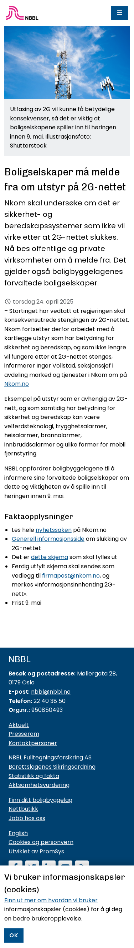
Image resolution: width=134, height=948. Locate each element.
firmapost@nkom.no (71, 576)
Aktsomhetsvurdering (39, 785)
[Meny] (119, 13)
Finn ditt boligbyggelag (40, 800)
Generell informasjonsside (48, 539)
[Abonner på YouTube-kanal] (65, 868)
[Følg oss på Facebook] (15, 868)
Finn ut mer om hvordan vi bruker (51, 934)
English (18, 833)
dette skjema (49, 557)
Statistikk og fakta (34, 776)
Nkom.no (16, 384)
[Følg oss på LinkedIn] (49, 868)
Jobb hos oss (27, 818)
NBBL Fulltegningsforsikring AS (50, 757)
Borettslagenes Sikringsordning (52, 767)
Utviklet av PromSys (36, 851)
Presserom (24, 734)
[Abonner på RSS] (82, 868)
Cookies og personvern (41, 842)
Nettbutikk (23, 809)
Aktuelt (19, 725)
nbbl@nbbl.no (51, 692)
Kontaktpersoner (33, 743)
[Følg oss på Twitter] (32, 868)
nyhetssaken (54, 530)
